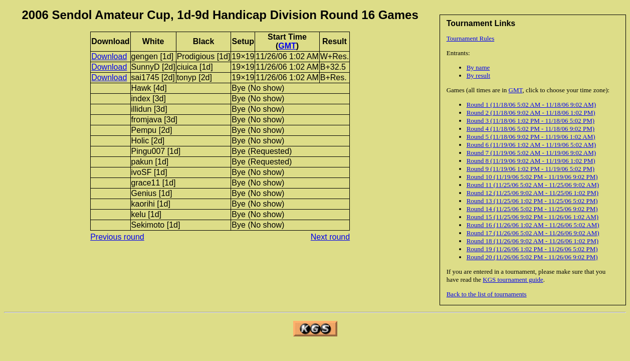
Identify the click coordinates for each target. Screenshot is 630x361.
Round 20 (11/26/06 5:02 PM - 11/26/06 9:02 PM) (532, 257)
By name (478, 67)
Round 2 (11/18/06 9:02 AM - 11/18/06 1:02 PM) (531, 112)
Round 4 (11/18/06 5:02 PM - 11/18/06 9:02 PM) (530, 128)
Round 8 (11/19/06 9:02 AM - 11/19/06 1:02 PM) (531, 160)
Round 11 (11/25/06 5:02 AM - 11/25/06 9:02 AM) (533, 185)
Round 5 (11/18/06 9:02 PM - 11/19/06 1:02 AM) (531, 136)
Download (109, 56)
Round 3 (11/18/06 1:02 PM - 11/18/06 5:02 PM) (530, 120)
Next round (330, 237)
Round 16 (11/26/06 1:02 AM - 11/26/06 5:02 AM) (533, 225)
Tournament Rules (471, 38)
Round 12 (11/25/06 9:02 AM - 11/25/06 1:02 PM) (532, 193)
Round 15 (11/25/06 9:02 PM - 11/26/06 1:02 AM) (532, 217)
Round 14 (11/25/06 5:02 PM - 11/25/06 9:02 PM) (532, 209)
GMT (516, 90)
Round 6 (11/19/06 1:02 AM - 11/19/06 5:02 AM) (531, 144)
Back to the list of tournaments (487, 294)
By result (478, 75)
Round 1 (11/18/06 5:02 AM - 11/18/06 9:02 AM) (531, 104)
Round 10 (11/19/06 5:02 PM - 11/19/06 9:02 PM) (532, 176)
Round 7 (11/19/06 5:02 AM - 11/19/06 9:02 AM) (531, 152)
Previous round (117, 237)
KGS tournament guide (513, 279)
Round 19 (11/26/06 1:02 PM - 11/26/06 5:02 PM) (532, 249)
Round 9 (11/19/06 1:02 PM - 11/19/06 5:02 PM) (530, 168)
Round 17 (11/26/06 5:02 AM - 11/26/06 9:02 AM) (533, 233)
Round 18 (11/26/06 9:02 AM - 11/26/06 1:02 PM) (532, 241)
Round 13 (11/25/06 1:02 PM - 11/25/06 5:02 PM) (532, 201)
